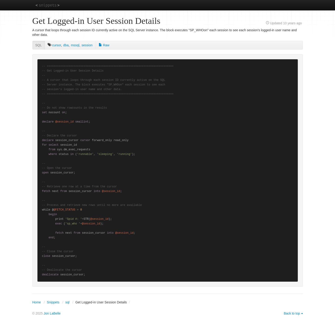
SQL (38, 45)
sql (67, 302)
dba (65, 45)
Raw (104, 45)
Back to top (292, 313)
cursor (56, 45)
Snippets (53, 302)
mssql (75, 45)
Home (36, 302)
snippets (47, 5)
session (87, 45)
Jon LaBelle (52, 313)
